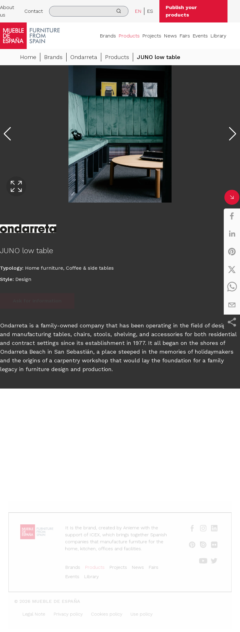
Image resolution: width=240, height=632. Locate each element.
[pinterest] (231, 251)
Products (129, 36)
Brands (108, 36)
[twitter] (231, 269)
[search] (88, 11)
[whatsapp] (231, 287)
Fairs (184, 36)
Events (200, 36)
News (170, 36)
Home (28, 57)
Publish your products (181, 11)
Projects (151, 36)
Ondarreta (83, 57)
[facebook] (231, 215)
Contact (33, 11)
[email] (231, 304)
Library (218, 36)
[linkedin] (231, 233)
